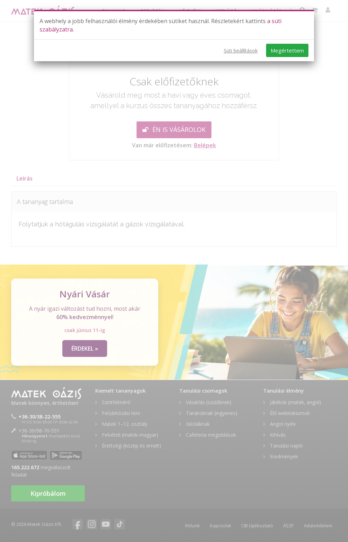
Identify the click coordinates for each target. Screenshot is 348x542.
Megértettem (287, 50)
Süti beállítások (241, 50)
